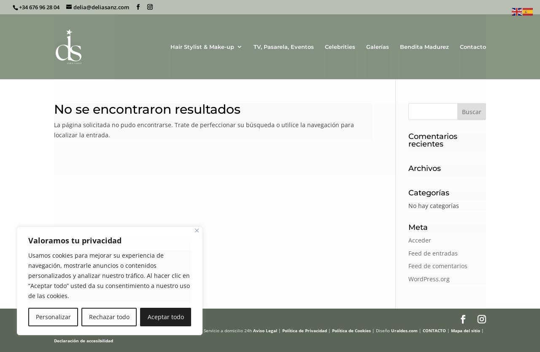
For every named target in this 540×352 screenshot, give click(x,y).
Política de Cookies (351, 330)
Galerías (377, 47)
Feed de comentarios (437, 266)
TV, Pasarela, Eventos (284, 47)
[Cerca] (197, 230)
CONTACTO (434, 330)
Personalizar (53, 317)
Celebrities (340, 47)
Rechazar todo (109, 317)
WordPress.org (429, 279)
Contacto (473, 47)
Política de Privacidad (304, 330)
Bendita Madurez (424, 47)
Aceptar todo (166, 317)
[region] (109, 281)
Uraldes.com (404, 330)
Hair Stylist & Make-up (202, 47)
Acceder (419, 240)
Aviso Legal (265, 330)
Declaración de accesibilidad (83, 341)
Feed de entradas (433, 253)
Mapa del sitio (465, 330)
